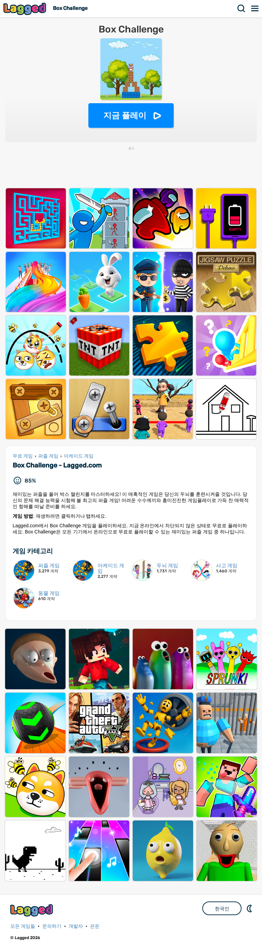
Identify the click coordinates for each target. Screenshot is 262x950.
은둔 (95, 926)
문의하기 (51, 926)
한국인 (222, 908)
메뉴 (255, 8)
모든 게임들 (22, 926)
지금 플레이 (125, 115)
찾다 (241, 8)
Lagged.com (32, 910)
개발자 (76, 926)
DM (250, 908)
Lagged (25, 8)
